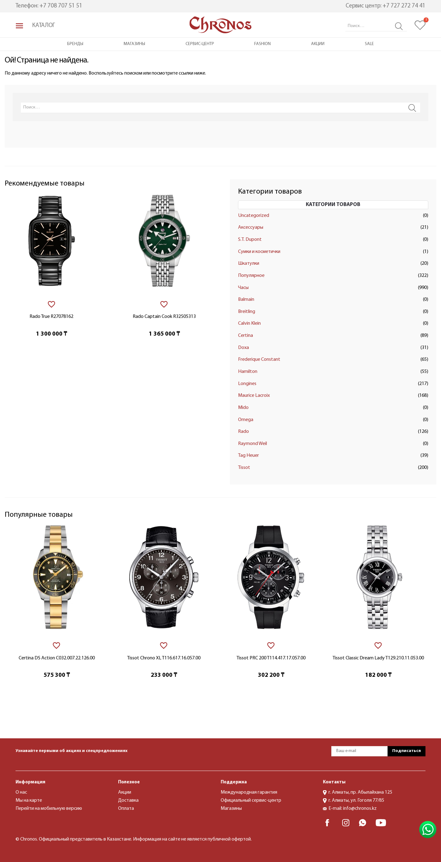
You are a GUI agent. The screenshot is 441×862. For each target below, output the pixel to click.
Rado (243, 431)
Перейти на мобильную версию (49, 808)
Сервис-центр (200, 44)
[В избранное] (51, 304)
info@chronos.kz (360, 808)
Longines (247, 383)
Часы (243, 287)
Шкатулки (248, 263)
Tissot (244, 467)
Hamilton (247, 371)
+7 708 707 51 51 (60, 6)
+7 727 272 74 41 (404, 6)
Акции (317, 44)
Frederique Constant (259, 359)
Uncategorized (253, 215)
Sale (369, 44)
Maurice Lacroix (254, 395)
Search (399, 26)
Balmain (246, 299)
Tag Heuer (248, 455)
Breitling (246, 311)
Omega (245, 419)
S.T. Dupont (250, 239)
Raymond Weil (252, 443)
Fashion (262, 44)
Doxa (243, 347)
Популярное (251, 275)
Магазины (134, 44)
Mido (243, 407)
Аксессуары (250, 227)
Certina (245, 335)
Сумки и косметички (259, 251)
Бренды (75, 44)
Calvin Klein (249, 323)
